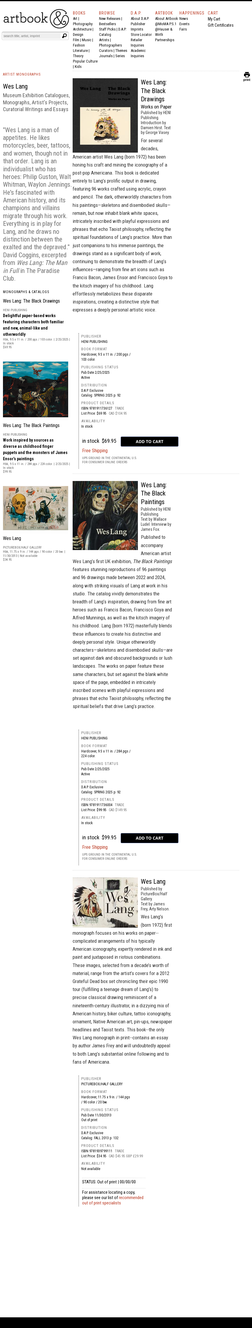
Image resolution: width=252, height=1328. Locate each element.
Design (78, 34)
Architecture (82, 29)
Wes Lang (12, 538)
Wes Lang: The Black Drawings (31, 301)
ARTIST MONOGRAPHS (22, 74)
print (247, 78)
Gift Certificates (221, 25)
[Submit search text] (64, 36)
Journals (106, 56)
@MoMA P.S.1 (165, 24)
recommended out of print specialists (112, 1200)
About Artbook (166, 18)
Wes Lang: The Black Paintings (31, 425)
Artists (104, 40)
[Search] (31, 36)
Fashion (79, 45)
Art (75, 18)
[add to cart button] (149, 442)
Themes (121, 50)
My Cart (214, 19)
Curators (106, 50)
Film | (77, 40)
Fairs (183, 29)
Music (86, 40)
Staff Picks (107, 29)
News (183, 18)
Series (120, 56)
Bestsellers (107, 24)
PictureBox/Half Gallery (102, 1084)
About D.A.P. (140, 18)
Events (184, 24)
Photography (82, 24)
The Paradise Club (31, 274)
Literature (80, 50)
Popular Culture (85, 61)
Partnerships (164, 40)
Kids (78, 66)
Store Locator (141, 34)
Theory (78, 56)
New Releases (109, 18)
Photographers (110, 45)
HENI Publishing (94, 342)
